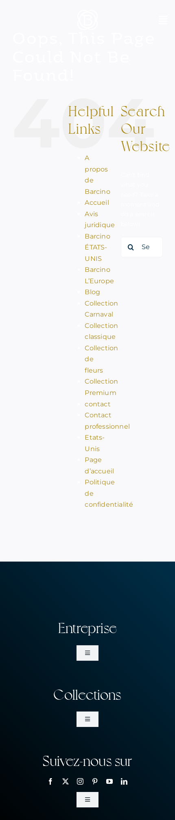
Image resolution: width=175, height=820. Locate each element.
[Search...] (142, 247)
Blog (92, 292)
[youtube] (109, 781)
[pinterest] (95, 781)
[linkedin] (124, 781)
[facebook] (50, 781)
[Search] (131, 247)
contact (97, 404)
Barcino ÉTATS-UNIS (97, 247)
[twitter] (65, 781)
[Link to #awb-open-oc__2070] (163, 20)
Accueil (97, 202)
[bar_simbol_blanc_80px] (87, 12)
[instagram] (80, 781)
